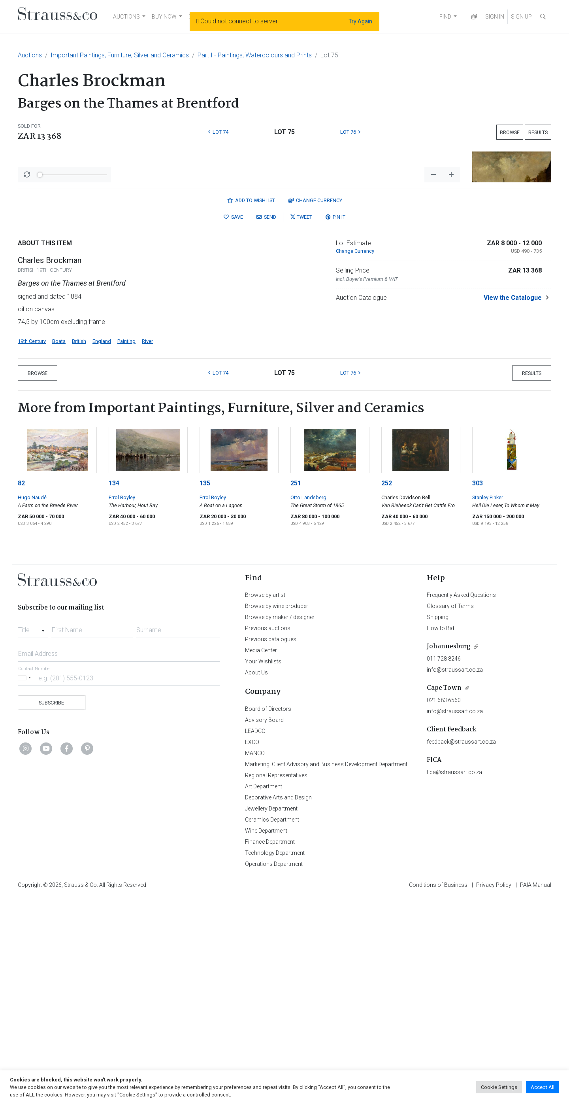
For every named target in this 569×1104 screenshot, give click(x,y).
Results (538, 132)
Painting (126, 548)
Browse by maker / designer (280, 824)
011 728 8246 (444, 866)
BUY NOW (164, 16)
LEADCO (255, 938)
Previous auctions (267, 835)
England (101, 548)
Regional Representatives (276, 982)
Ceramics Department (272, 1027)
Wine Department (266, 1038)
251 (295, 690)
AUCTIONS (126, 16)
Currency (315, 408)
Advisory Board (264, 927)
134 (114, 690)
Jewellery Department (271, 1016)
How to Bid (440, 835)
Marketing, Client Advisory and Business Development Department (326, 971)
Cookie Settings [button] (499, 1087)
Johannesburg (449, 854)
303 (477, 690)
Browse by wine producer (276, 813)
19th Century (32, 548)
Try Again (360, 21)
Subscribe (51, 910)
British (79, 548)
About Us (256, 880)
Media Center (261, 857)
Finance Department (270, 1049)
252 (386, 690)
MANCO (255, 960)
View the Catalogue (513, 505)
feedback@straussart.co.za (461, 949)
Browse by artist (265, 802)
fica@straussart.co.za (454, 979)
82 (21, 690)
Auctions (30, 55)
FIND (445, 16)
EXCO (252, 949)
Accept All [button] (542, 1087)
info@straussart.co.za (455, 877)
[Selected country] (25, 885)
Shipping (437, 824)
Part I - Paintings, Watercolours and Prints (255, 55)
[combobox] (33, 835)
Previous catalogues (270, 846)
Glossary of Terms (450, 813)
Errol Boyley (122, 705)
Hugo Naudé (32, 705)
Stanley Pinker (487, 705)
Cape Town (444, 895)
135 (205, 690)
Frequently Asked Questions (461, 802)
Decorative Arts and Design (278, 1005)
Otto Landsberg (308, 705)
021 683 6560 (444, 907)
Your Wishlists (263, 868)
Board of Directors (268, 916)
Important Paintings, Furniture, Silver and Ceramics (120, 55)
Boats (59, 548)
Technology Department (275, 1060)
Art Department (263, 993)
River (147, 548)
